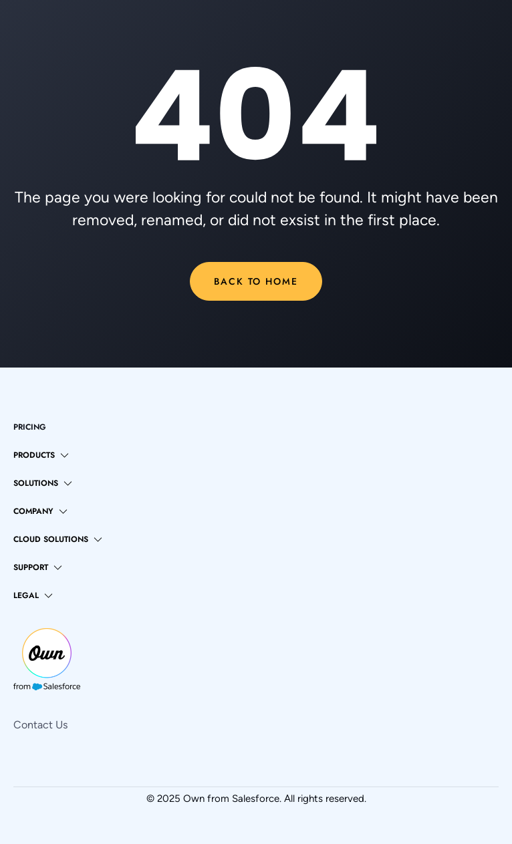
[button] (41, 455)
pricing (29, 427)
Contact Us (40, 724)
